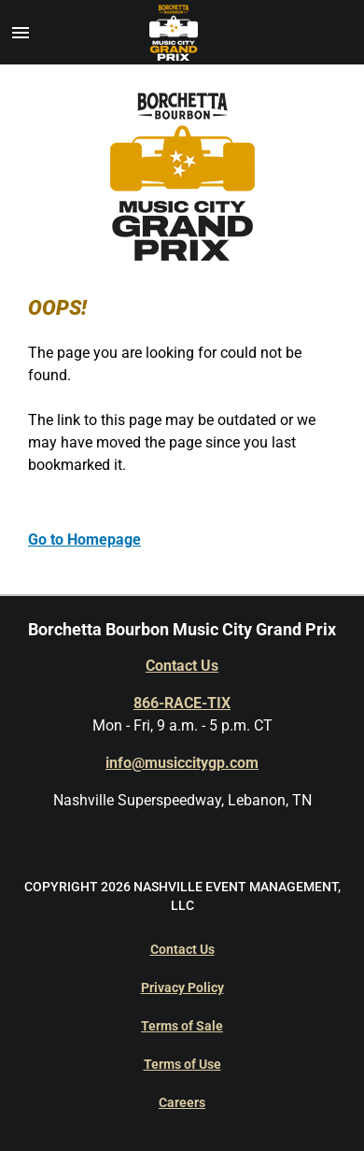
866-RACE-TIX (182, 703)
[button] (20, 32)
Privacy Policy (182, 987)
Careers (182, 1102)
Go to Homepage (84, 539)
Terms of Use (182, 1064)
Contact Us (182, 666)
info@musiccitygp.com (182, 763)
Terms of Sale (182, 1025)
